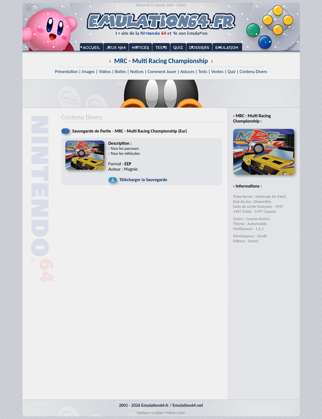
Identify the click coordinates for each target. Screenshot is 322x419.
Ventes (217, 71)
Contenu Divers (253, 71)
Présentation (66, 71)
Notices (137, 71)
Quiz (231, 71)
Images (88, 71)
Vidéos (105, 71)
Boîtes (120, 71)
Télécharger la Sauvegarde (143, 179)
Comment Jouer (162, 71)
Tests (202, 71)
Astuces (187, 71)
